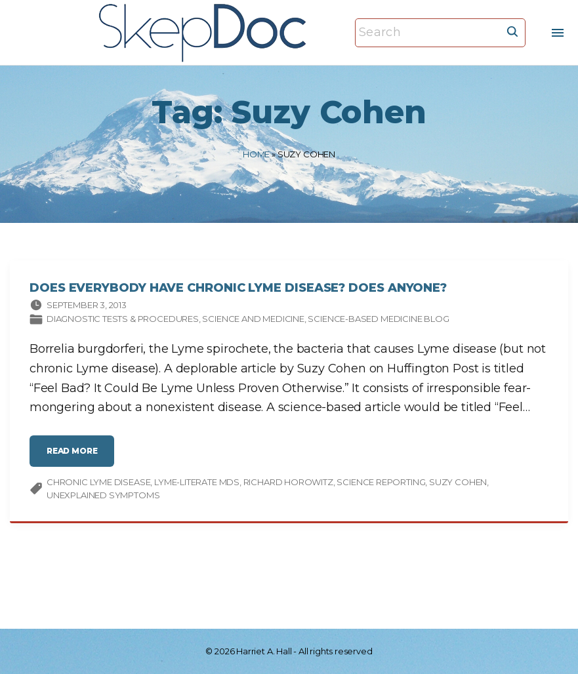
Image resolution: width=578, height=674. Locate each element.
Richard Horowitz (288, 483)
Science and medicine (253, 320)
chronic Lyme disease (98, 483)
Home (256, 154)
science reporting (381, 483)
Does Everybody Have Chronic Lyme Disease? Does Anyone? (238, 289)
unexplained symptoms (103, 496)
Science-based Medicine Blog (378, 320)
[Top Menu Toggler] (557, 32)
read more (75, 457)
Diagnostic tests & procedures (123, 320)
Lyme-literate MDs (196, 483)
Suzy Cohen (458, 483)
